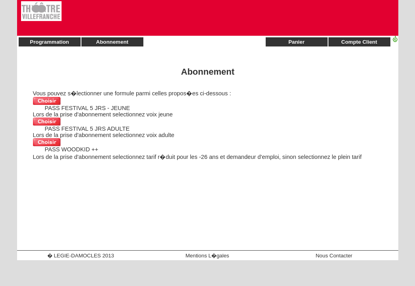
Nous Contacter (334, 256)
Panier (296, 42)
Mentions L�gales (207, 256)
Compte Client (359, 42)
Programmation (49, 42)
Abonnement (112, 42)
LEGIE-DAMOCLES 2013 (84, 256)
